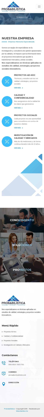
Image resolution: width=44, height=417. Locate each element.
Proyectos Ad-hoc (10, 332)
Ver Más (18, 88)
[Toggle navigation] (39, 6)
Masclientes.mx (22, 411)
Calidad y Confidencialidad (13, 336)
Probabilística (9, 409)
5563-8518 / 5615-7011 (16, 364)
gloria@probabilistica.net (17, 375)
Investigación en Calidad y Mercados (17, 345)
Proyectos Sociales (10, 340)
